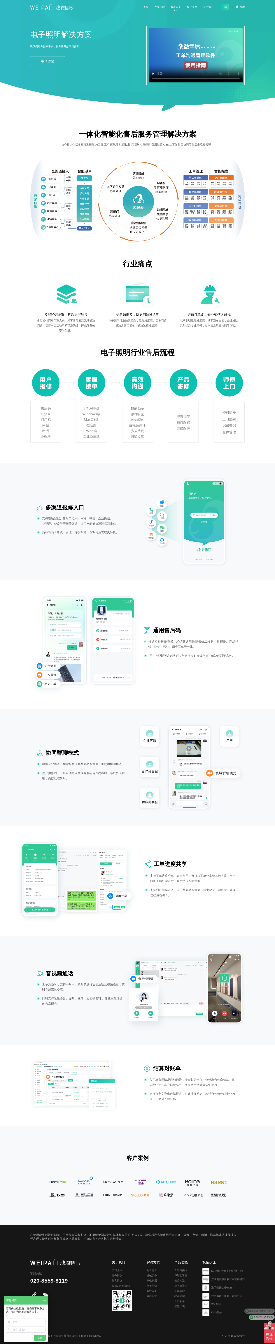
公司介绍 (117, 1281)
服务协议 (117, 1286)
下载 (224, 7)
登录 (242, 6)
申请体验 (47, 61)
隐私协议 (117, 1291)
